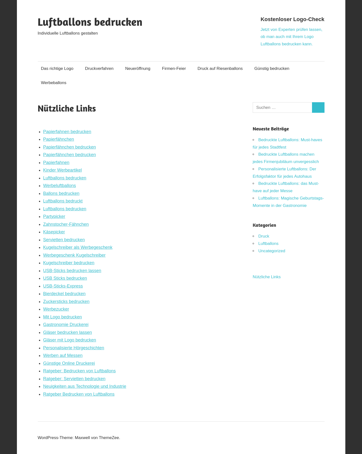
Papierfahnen (56, 162)
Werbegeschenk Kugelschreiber (74, 255)
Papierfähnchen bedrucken (69, 147)
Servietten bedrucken (64, 239)
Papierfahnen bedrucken (67, 131)
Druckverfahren (99, 68)
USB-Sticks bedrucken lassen (72, 270)
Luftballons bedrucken (90, 21)
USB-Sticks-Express (63, 286)
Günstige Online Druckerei (69, 363)
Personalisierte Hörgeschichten (73, 347)
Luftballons (268, 243)
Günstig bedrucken (271, 68)
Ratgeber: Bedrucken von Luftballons (79, 370)
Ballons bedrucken (61, 193)
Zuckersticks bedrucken (66, 301)
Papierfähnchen (58, 139)
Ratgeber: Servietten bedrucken (74, 378)
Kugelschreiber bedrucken (68, 262)
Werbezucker (56, 309)
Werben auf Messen (63, 355)
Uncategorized (271, 251)
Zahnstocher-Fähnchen (66, 224)
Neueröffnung (137, 68)
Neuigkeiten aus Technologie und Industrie (84, 386)
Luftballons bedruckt (63, 201)
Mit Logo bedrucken (62, 317)
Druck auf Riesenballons (220, 68)
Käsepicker (54, 231)
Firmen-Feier (174, 68)
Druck (263, 236)
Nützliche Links (267, 277)
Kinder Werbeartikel (62, 170)
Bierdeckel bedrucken (64, 293)
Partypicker (54, 216)
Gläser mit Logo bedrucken (69, 340)
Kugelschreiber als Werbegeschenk (77, 247)
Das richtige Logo (57, 68)
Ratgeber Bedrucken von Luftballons (78, 394)
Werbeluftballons (59, 185)
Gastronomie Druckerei (65, 324)
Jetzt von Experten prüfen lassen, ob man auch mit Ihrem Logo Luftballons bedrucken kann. (291, 37)
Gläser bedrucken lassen (67, 332)
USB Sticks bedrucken (65, 278)
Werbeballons (53, 82)
